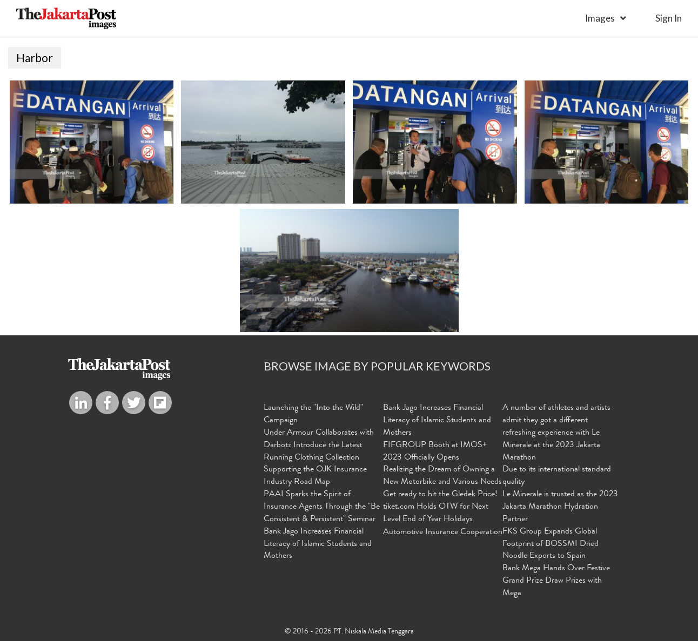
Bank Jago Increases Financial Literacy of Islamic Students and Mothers (318, 544)
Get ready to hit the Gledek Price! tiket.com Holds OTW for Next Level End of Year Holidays (440, 507)
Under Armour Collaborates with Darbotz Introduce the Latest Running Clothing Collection (319, 445)
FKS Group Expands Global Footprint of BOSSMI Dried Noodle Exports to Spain (550, 544)
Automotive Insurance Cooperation (442, 532)
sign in (668, 18)
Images (600, 18)
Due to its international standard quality (556, 476)
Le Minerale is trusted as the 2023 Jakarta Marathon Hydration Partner (560, 507)
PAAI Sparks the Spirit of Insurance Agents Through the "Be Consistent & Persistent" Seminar (322, 507)
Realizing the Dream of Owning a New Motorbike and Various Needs (442, 476)
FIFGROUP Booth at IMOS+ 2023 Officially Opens (435, 451)
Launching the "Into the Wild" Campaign (313, 414)
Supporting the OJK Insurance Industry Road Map (315, 476)
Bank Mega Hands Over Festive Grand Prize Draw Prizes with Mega (556, 581)
